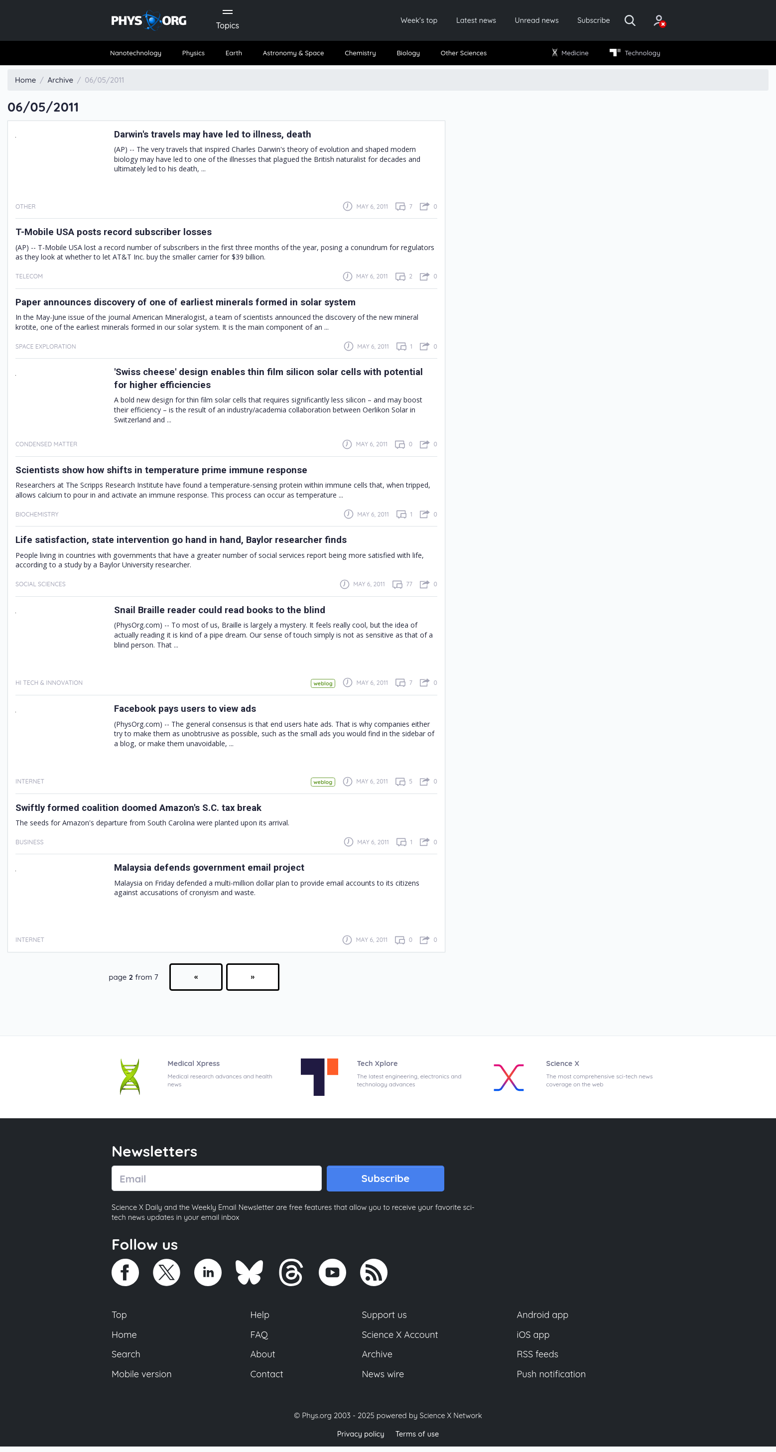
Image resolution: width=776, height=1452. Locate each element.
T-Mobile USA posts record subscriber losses (121, 234)
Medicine (568, 54)
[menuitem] (140, 55)
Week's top (392, 21)
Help (260, 1318)
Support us (384, 1318)
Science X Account (400, 1339)
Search (126, 1359)
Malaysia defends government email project (216, 870)
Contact (267, 1380)
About (263, 1359)
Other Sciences (462, 54)
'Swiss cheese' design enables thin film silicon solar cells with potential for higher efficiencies (255, 380)
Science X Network (450, 1421)
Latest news (453, 21)
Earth (234, 54)
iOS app (533, 1339)
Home (125, 1339)
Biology (407, 54)
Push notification (552, 1380)
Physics (197, 54)
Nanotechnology (140, 54)
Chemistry (361, 54)
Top (120, 1318)
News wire (383, 1380)
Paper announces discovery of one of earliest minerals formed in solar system (196, 304)
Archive (377, 1359)
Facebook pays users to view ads (191, 711)
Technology (631, 54)
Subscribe (579, 21)
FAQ (260, 1339)
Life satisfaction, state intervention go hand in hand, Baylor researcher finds (190, 542)
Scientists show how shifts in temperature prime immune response (171, 472)
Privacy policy (359, 1439)
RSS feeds (538, 1359)
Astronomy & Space (293, 54)
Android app (543, 1318)
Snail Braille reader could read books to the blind (226, 612)
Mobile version (143, 1380)
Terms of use (417, 1439)
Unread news (518, 21)
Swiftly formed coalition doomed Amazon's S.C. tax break (148, 810)
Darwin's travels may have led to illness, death (219, 136)
